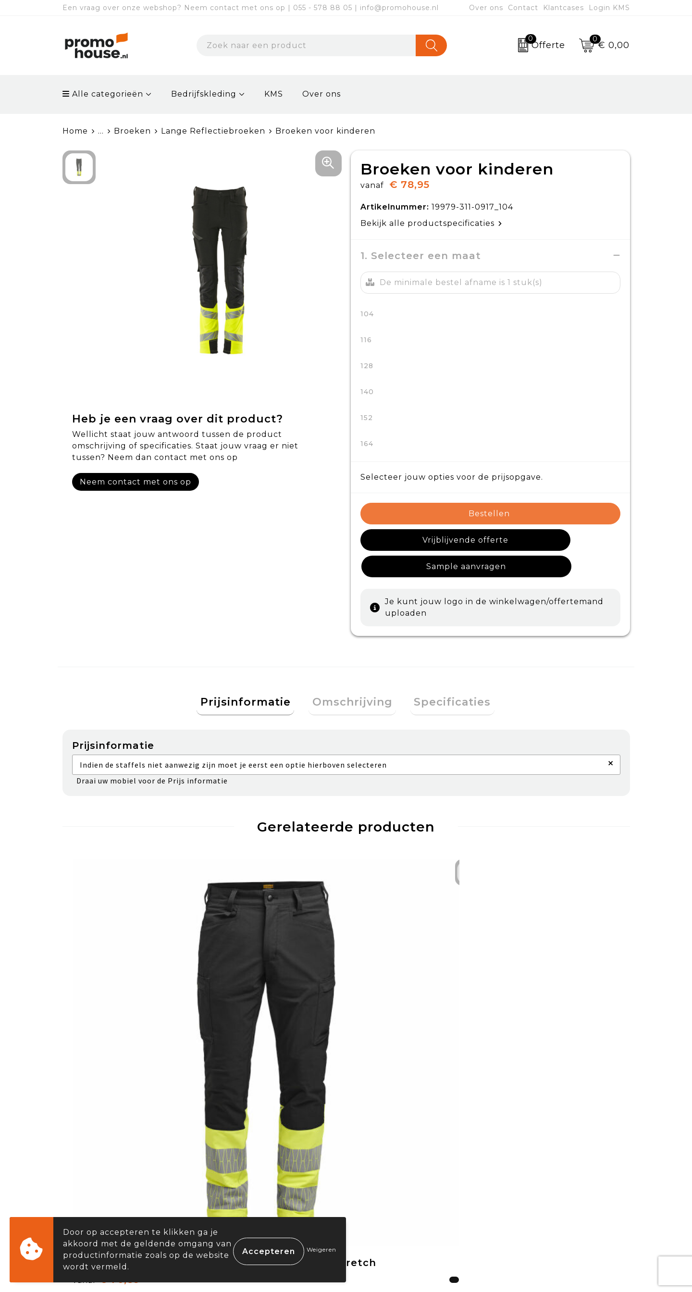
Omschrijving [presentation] (352, 677)
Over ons (486, 7)
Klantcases (563, 7)
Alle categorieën (102, 94)
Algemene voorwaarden (550, 1114)
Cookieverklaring (534, 1137)
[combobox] (306, 45)
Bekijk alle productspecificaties (431, 222)
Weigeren (321, 1249)
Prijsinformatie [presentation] (253, 677)
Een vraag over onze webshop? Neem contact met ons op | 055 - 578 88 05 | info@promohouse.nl (250, 7)
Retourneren (386, 1159)
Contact (523, 7)
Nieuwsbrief (243, 1137)
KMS (273, 94)
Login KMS (609, 7)
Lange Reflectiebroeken (213, 131)
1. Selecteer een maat (420, 255)
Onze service (385, 1181)
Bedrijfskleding (203, 94)
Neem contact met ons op (135, 481)
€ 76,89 (106, 1019)
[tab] (253, 677)
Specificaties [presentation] (445, 677)
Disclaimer (520, 1181)
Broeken (132, 131)
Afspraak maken (251, 1159)
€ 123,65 (249, 1019)
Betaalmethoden (394, 1137)
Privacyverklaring (536, 1159)
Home (75, 131)
